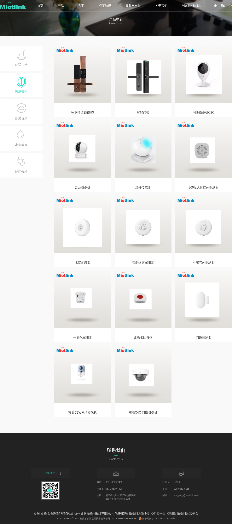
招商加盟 (105, 5)
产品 (61, 5)
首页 (40, 5)
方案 (81, 5)
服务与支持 (133, 5)
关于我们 (161, 5)
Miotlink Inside (191, 5)
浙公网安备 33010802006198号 (158, 518)
